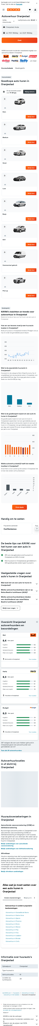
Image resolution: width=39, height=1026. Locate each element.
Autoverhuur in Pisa (12, 930)
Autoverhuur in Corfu (12, 941)
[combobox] (8, 21)
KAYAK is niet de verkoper (20, 1016)
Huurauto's (16, 993)
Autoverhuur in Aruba (28, 993)
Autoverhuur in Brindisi (13, 938)
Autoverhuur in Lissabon (13, 935)
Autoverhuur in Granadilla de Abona (17, 912)
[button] (36, 3)
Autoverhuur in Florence (13, 921)
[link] (19, 507)
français (19, 4)
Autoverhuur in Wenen (13, 927)
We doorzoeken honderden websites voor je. (20, 1020)
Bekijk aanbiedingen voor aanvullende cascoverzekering (14, 845)
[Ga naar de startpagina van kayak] (13, 9)
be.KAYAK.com (7, 993)
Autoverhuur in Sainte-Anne (15, 915)
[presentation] (37, 622)
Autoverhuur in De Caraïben (11, 995)
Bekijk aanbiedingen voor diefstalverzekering (17, 849)
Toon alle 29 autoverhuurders (11, 750)
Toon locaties (32, 659)
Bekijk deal (31, 116)
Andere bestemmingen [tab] (12, 898)
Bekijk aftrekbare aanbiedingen (12, 871)
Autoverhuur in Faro (12, 933)
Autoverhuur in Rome (13, 924)
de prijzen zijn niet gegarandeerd (12, 1010)
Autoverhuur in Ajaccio (13, 918)
